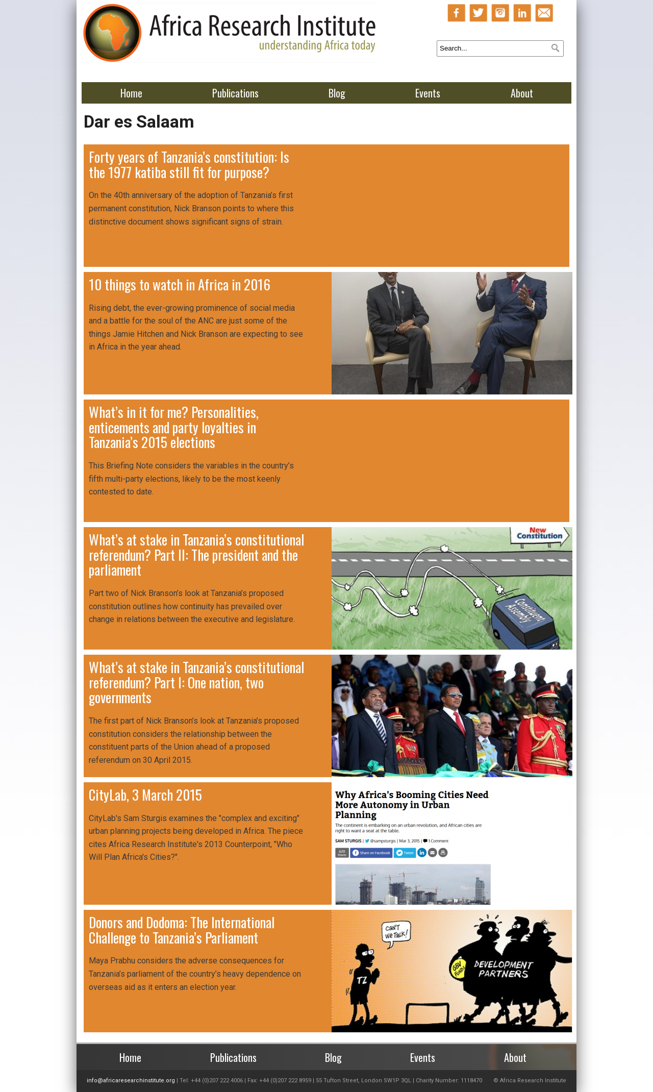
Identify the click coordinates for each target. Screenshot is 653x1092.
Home (131, 93)
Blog (337, 93)
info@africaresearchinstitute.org (131, 1080)
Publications (235, 93)
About (522, 93)
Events (427, 93)
